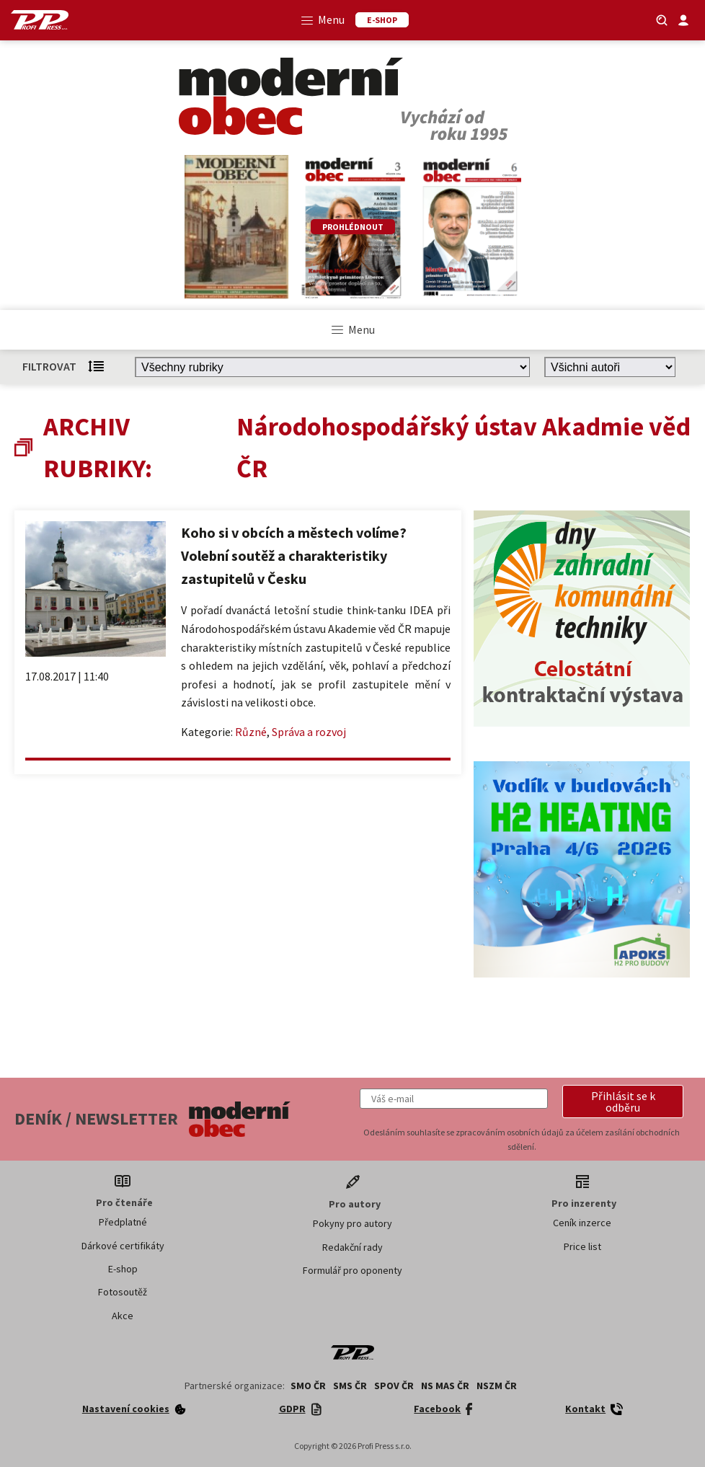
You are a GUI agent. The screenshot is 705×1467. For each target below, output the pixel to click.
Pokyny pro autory (352, 1223)
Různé (251, 731)
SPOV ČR (394, 1385)
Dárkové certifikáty (122, 1245)
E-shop (123, 1268)
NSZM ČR (496, 1385)
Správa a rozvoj (309, 731)
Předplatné (123, 1221)
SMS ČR (350, 1385)
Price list (582, 1246)
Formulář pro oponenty (352, 1270)
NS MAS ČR (445, 1385)
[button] (622, 1101)
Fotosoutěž (122, 1291)
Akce (122, 1315)
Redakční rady (352, 1247)
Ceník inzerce (582, 1222)
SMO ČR (308, 1385)
